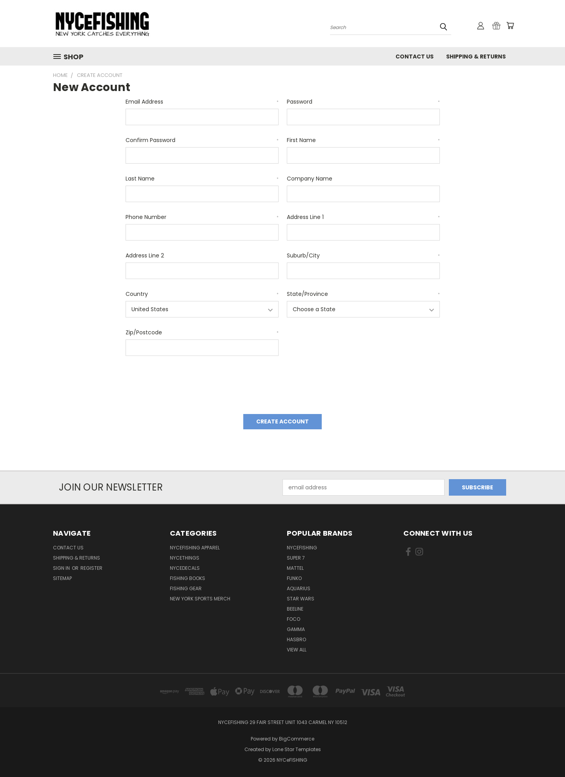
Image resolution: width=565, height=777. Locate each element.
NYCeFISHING (302, 547)
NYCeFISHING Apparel (195, 547)
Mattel (295, 568)
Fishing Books (187, 578)
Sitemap (62, 578)
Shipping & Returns (476, 56)
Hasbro (296, 639)
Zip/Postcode (202, 332)
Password (363, 102)
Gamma (296, 629)
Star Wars (300, 598)
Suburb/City (363, 255)
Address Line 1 (363, 217)
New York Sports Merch (200, 598)
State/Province (363, 294)
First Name (363, 140)
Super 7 (296, 557)
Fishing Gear (186, 588)
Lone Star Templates (296, 749)
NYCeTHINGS (184, 557)
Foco (293, 619)
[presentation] (185, 382)
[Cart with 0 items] (510, 25)
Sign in (62, 568)
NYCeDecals (185, 568)
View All (296, 649)
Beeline (295, 609)
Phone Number (202, 217)
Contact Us (415, 56)
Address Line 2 (145, 255)
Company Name (309, 178)
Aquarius (298, 588)
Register (91, 568)
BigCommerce (296, 738)
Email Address (202, 102)
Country (202, 294)
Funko (294, 578)
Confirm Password (202, 140)
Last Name (202, 178)
